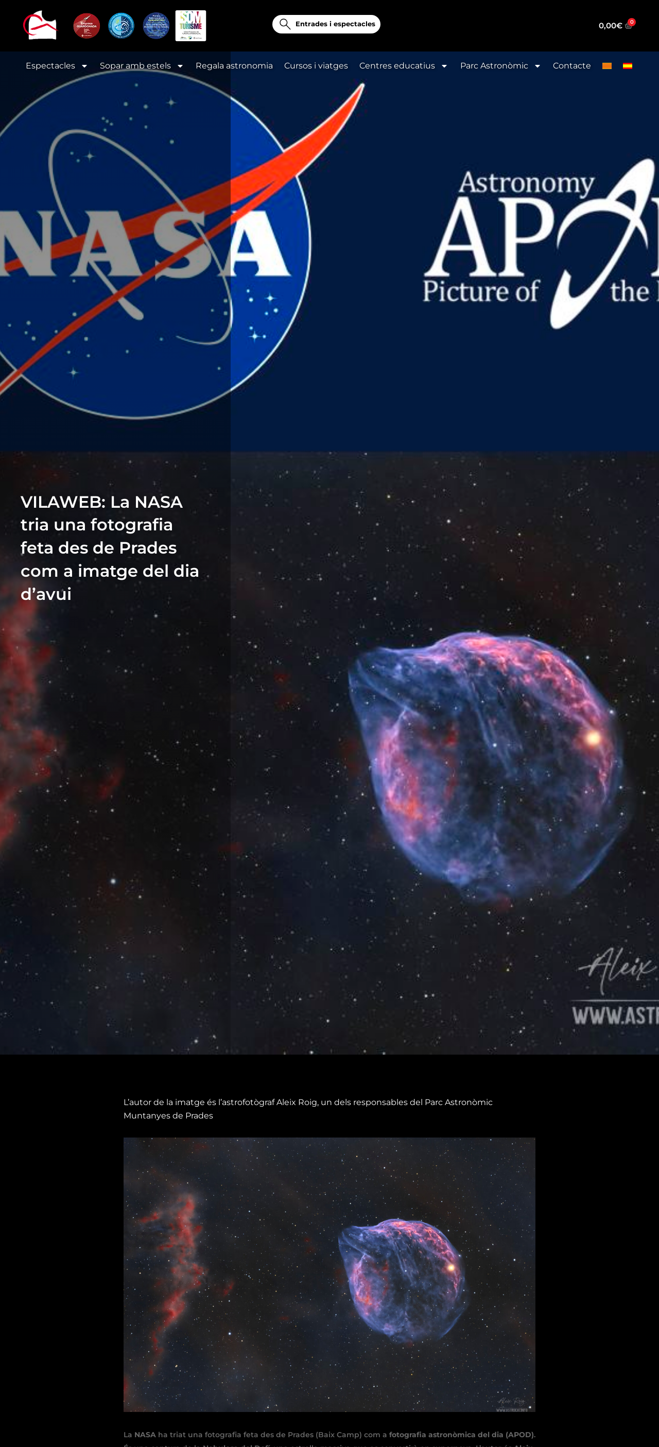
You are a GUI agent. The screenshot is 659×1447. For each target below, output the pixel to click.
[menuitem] (607, 66)
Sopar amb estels (142, 66)
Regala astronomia (234, 66)
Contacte (572, 66)
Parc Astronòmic (501, 66)
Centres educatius (403, 66)
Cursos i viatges (316, 66)
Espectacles (57, 66)
